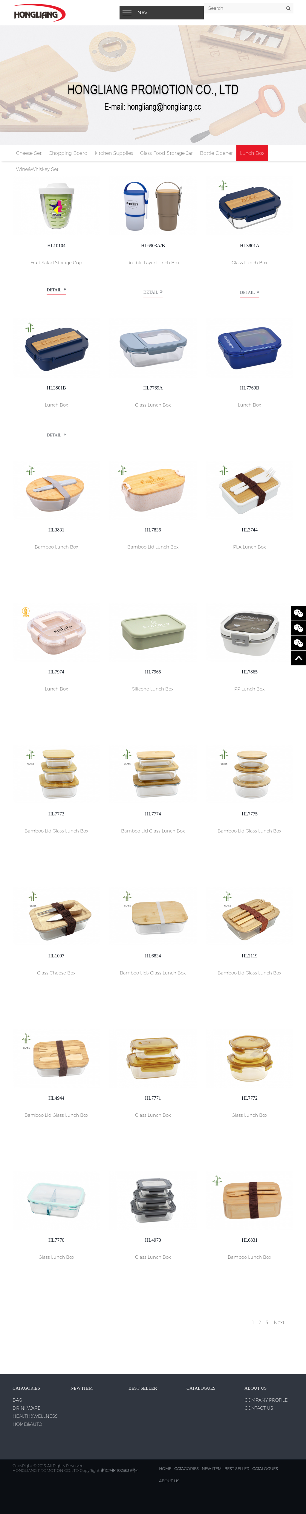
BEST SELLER (236, 1468)
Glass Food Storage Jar (166, 153)
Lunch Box (252, 153)
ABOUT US (169, 1480)
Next (279, 1322)
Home (165, 1468)
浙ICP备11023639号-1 (120, 1470)
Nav (142, 13)
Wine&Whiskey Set (37, 169)
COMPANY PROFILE (266, 1400)
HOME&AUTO (27, 1424)
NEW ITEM (211, 1468)
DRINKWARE (27, 1408)
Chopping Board (68, 153)
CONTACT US (258, 1408)
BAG (17, 1400)
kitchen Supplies (114, 153)
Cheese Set (29, 153)
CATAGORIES (186, 1468)
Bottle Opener (216, 153)
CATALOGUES (265, 1468)
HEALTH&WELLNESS (35, 1416)
